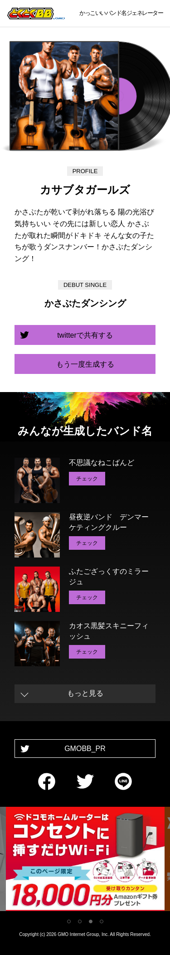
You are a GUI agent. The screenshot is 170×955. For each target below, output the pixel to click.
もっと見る (85, 693)
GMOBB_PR (85, 748)
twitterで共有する (85, 335)
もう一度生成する (85, 364)
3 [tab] (90, 921)
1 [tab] (68, 921)
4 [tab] (101, 921)
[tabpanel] (85, 860)
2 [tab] (79, 921)
